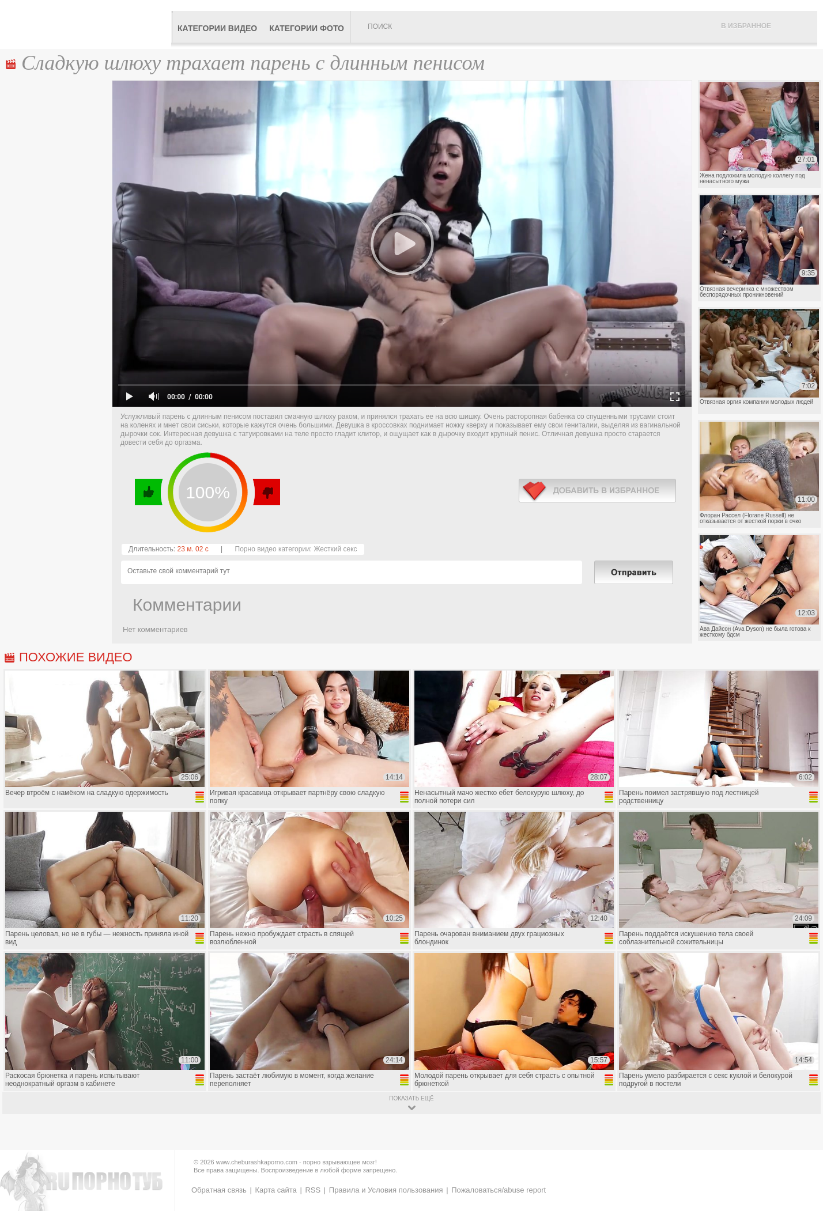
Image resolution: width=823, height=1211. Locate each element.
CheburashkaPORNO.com (88, 24)
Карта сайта (275, 1190)
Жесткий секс (335, 549)
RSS (312, 1190)
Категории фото (306, 28)
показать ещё (411, 1098)
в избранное (597, 490)
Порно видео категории (272, 549)
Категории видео (217, 28)
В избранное (746, 26)
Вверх (800, 1136)
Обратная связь (219, 1190)
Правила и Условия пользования (386, 1190)
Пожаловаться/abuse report (498, 1190)
